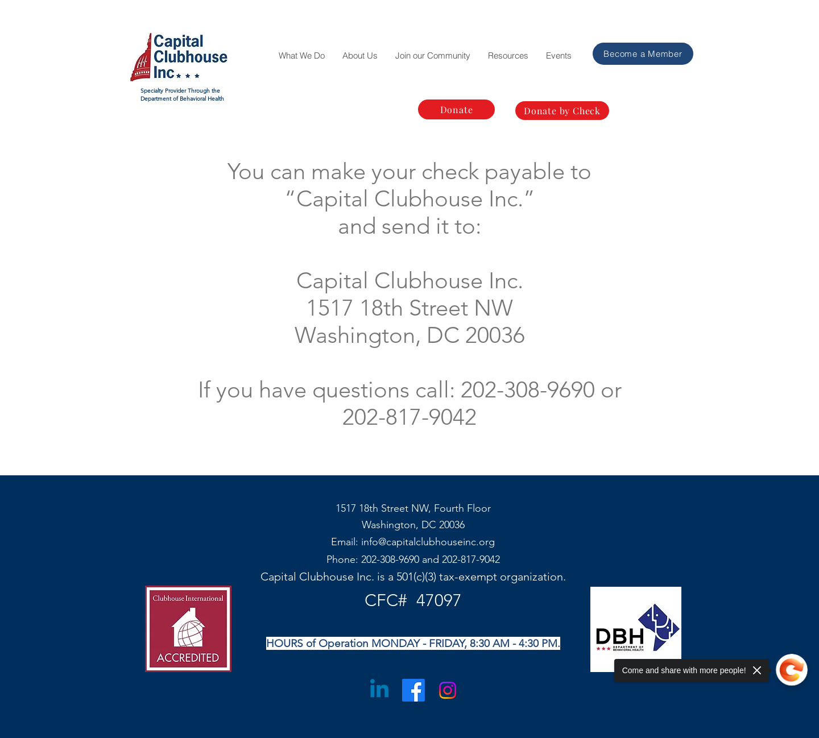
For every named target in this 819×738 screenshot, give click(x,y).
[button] (301, 55)
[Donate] (456, 109)
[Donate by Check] (562, 110)
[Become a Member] (643, 54)
